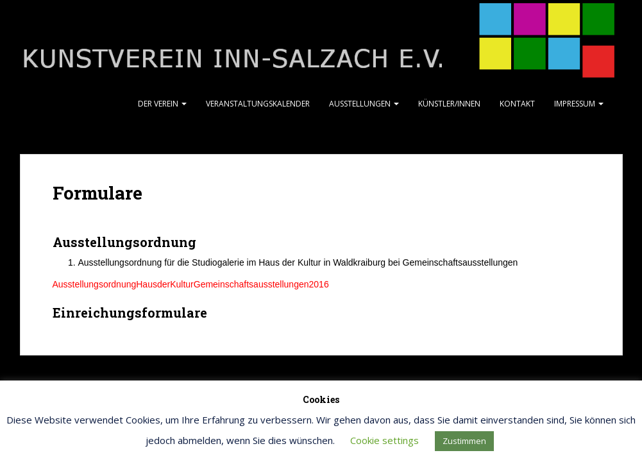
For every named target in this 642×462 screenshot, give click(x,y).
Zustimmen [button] (464, 441)
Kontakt (517, 103)
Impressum (579, 103)
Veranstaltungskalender (258, 103)
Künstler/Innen (449, 103)
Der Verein (162, 103)
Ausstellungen (364, 103)
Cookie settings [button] (384, 440)
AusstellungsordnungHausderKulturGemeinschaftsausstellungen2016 (191, 284)
